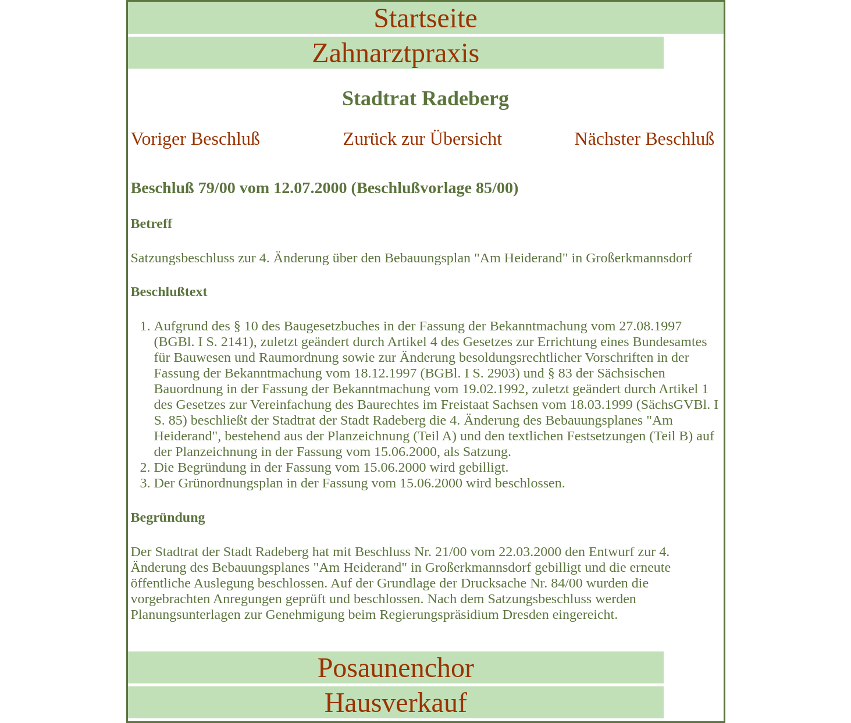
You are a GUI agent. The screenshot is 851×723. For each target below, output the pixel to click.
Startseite (425, 17)
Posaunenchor (396, 667)
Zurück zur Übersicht (423, 138)
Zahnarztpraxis (395, 52)
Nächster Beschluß (645, 138)
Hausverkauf (396, 702)
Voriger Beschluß (195, 138)
